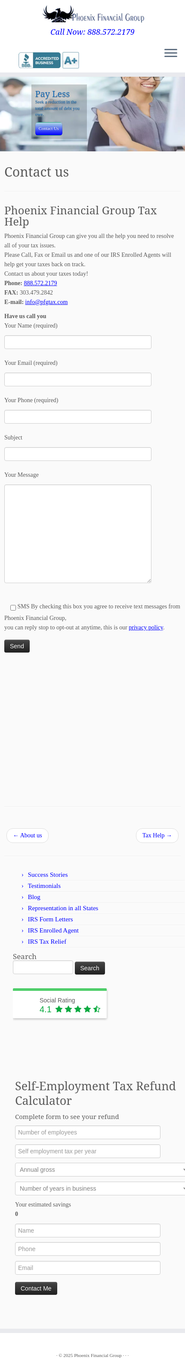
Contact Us (49, 134)
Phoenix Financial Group (98, 1355)
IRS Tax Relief (47, 948)
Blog (34, 903)
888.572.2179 (40, 290)
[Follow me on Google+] (14, 60)
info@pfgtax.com (46, 309)
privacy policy (146, 634)
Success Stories (48, 881)
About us (27, 842)
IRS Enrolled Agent (53, 937)
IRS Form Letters (50, 926)
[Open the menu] (170, 54)
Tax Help (157, 842)
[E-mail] (7, 60)
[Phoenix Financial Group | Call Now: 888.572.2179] (92, 14)
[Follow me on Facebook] (12, 60)
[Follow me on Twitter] (9, 60)
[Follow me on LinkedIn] (17, 60)
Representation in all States (63, 915)
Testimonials (44, 892)
